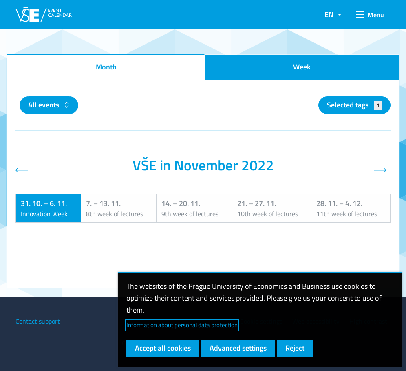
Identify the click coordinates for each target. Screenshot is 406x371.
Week (302, 66)
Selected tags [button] (354, 104)
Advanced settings (238, 347)
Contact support (37, 321)
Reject (294, 347)
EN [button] (328, 14)
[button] (370, 15)
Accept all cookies (163, 347)
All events (44, 104)
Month (106, 66)
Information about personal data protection (182, 325)
